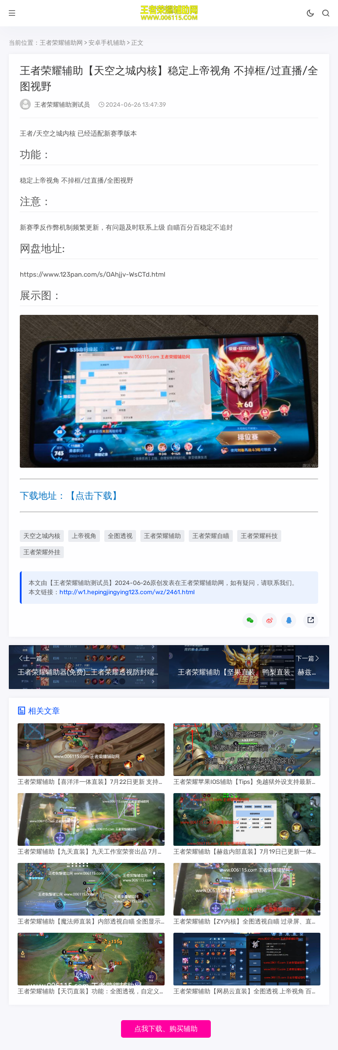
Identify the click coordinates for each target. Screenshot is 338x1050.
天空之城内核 (41, 536)
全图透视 (120, 536)
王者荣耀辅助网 (61, 43)
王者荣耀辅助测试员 (62, 104)
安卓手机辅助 (106, 43)
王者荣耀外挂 (41, 552)
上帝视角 (84, 536)
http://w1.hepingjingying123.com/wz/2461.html (127, 592)
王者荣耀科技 (259, 536)
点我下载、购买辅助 (166, 1029)
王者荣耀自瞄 (210, 536)
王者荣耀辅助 (162, 536)
